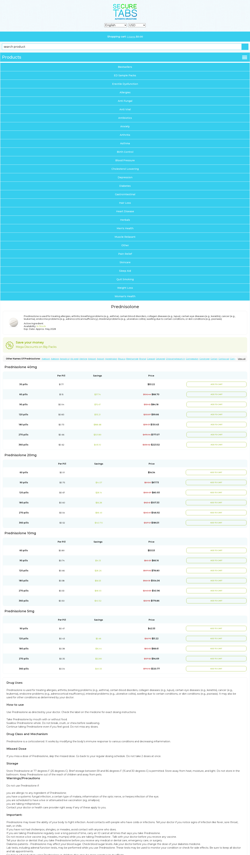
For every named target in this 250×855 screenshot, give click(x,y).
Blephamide (132, 358)
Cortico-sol (223, 358)
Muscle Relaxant (125, 236)
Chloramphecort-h (175, 358)
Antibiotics (125, 117)
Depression (125, 177)
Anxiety (125, 126)
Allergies (125, 92)
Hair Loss (125, 202)
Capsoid (151, 358)
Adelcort (46, 358)
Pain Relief (125, 253)
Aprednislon (111, 358)
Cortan (214, 358)
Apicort (100, 358)
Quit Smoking (125, 279)
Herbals (125, 219)
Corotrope (204, 358)
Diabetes (125, 185)
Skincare (125, 262)
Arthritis (125, 134)
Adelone (55, 358)
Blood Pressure (125, 160)
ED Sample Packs (125, 75)
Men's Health (125, 228)
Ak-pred (74, 358)
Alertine (83, 358)
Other (125, 245)
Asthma (125, 143)
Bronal (142, 358)
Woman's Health (125, 296)
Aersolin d (64, 358)
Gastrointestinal (125, 194)
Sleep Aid (125, 270)
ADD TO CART (216, 384)
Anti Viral (125, 109)
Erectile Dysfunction (125, 83)
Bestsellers (125, 66)
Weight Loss (125, 287)
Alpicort (92, 358)
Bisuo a (121, 358)
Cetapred (160, 358)
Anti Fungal (125, 100)
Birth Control (125, 151)
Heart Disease (125, 211)
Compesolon (192, 358)
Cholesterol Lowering (125, 168)
